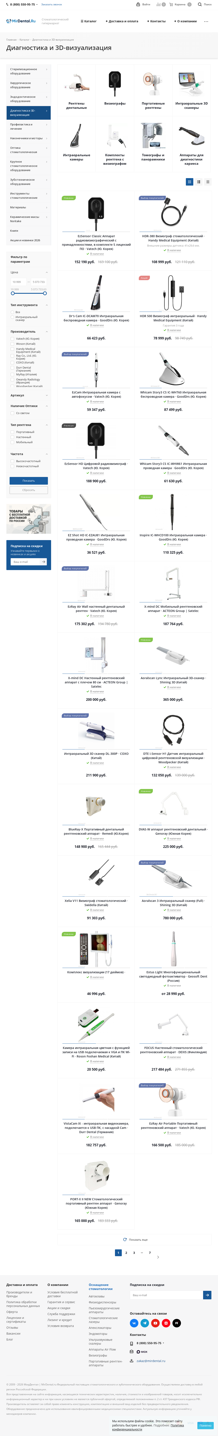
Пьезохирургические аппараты (104, 1310)
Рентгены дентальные (76, 105)
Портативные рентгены (153, 105)
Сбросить (28, 490)
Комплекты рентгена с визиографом (114, 159)
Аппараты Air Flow (102, 1349)
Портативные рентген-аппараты (106, 1363)
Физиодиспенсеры (102, 1302)
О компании (57, 1285)
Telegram (145, 1323)
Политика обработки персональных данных (23, 1304)
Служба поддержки (61, 1314)
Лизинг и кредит (59, 1320)
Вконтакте (134, 1323)
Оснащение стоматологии (101, 1287)
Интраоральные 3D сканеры (191, 105)
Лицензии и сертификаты (16, 1320)
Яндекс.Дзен (166, 1323)
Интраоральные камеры (76, 157)
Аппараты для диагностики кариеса (192, 159)
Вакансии (13, 1333)
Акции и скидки (58, 1308)
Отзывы (12, 1327)
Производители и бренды (19, 1294)
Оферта (12, 1312)
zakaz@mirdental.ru (151, 1361)
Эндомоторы (98, 1334)
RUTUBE (176, 1323)
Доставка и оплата (22, 1285)
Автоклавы (97, 1296)
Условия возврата (60, 1326)
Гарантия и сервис (61, 1302)
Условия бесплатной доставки (62, 1294)
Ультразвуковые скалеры (100, 1341)
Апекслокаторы (100, 1328)
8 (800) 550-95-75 (149, 1343)
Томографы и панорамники (153, 157)
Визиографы (115, 103)
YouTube (155, 1323)
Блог (9, 1339)
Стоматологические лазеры (103, 1320)
